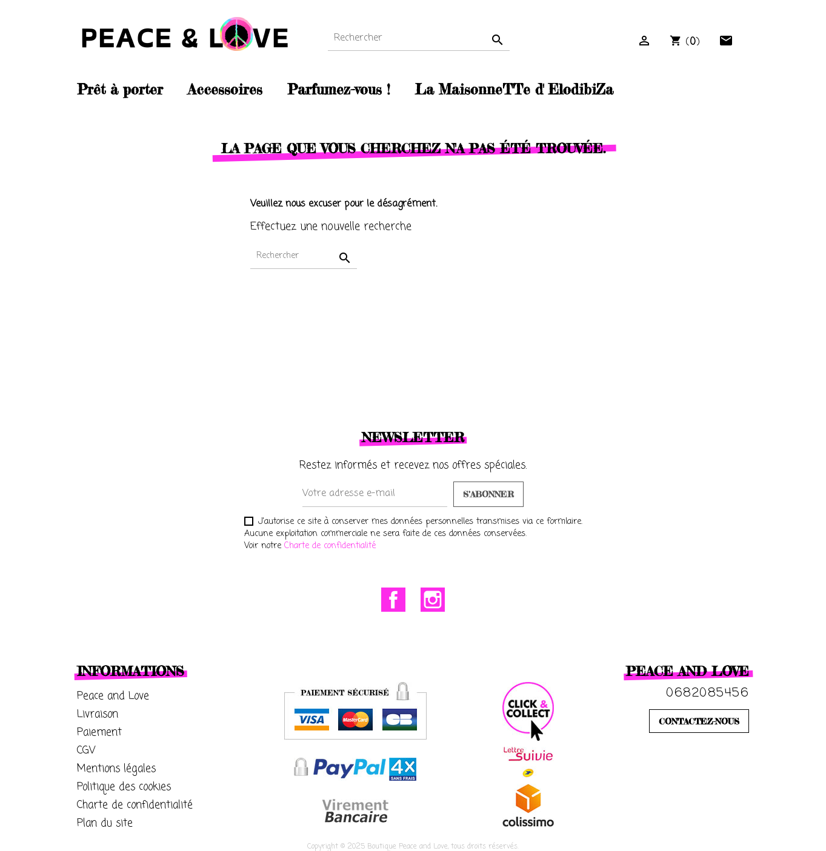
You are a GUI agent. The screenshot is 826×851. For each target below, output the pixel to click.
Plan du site (105, 823)
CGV (86, 750)
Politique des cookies (124, 787)
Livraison (97, 714)
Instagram (433, 600)
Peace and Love (113, 696)
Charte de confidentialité (330, 546)
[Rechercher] (419, 38)
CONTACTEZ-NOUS (699, 721)
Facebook (393, 600)
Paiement (99, 732)
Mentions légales (116, 768)
